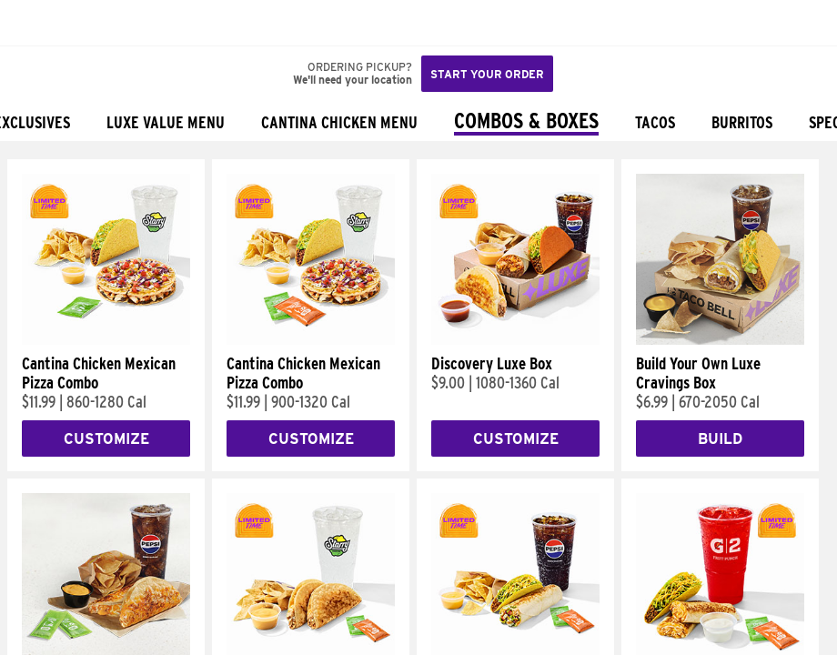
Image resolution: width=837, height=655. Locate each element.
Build (720, 439)
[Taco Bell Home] (31, 22)
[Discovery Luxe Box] (515, 340)
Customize (106, 439)
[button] (75, 23)
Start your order (487, 74)
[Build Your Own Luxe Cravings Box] (720, 340)
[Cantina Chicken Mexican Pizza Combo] (106, 340)
